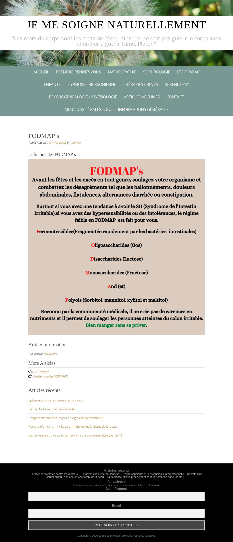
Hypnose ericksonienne (92, 84)
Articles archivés (142, 97)
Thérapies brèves (140, 84)
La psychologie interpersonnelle (51, 409)
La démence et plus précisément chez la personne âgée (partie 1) (75, 435)
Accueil (41, 72)
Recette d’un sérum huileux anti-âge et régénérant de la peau (72, 426)
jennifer (75, 142)
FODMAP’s (50, 353)
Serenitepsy (177, 84)
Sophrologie (156, 72)
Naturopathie (122, 72)
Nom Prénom (116, 489)
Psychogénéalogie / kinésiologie (83, 97)
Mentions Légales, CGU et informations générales (117, 109)
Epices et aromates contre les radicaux (56, 400)
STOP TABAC (188, 72)
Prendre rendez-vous (78, 72)
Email (116, 505)
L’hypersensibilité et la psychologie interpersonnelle (65, 418)
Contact (175, 97)
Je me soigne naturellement (116, 25)
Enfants (52, 84)
